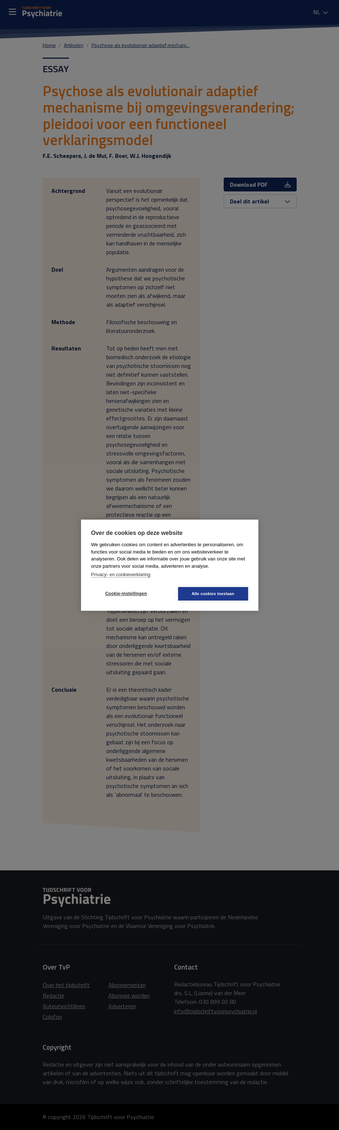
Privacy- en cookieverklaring (121, 574)
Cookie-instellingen (126, 593)
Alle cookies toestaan (213, 593)
